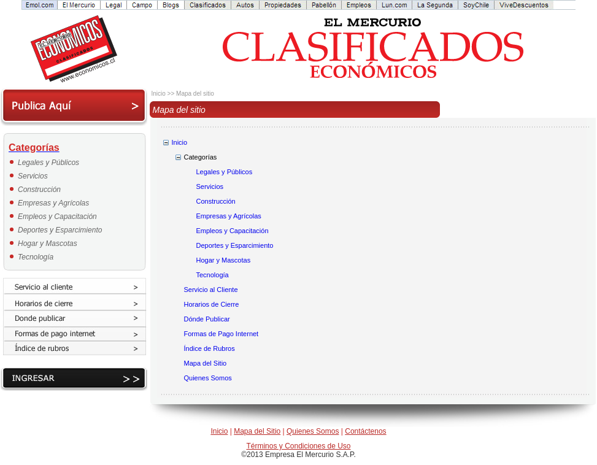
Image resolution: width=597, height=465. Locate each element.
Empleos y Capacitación (57, 216)
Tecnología (35, 257)
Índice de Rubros (209, 348)
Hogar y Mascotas (47, 243)
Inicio (180, 142)
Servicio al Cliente (211, 289)
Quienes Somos (208, 378)
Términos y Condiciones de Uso (298, 446)
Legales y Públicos (48, 162)
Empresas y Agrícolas (53, 203)
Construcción (39, 189)
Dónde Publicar (207, 319)
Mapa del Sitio (205, 363)
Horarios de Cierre (211, 304)
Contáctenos (365, 431)
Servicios (33, 176)
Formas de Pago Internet (221, 333)
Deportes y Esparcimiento (60, 230)
